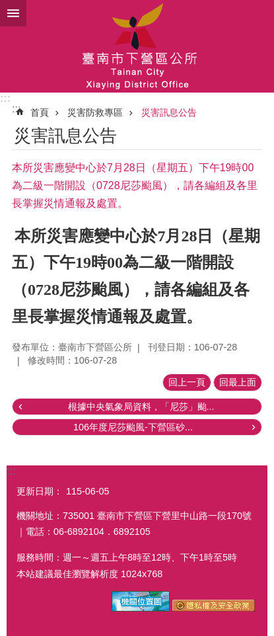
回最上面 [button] (237, 382)
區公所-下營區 (137, 46)
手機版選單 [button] (13, 13)
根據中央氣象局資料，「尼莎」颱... (141, 406)
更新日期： (40, 491)
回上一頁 (186, 382)
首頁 (39, 112)
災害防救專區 (95, 112)
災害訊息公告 (169, 112)
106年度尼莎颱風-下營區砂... (133, 427)
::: (5, 98)
